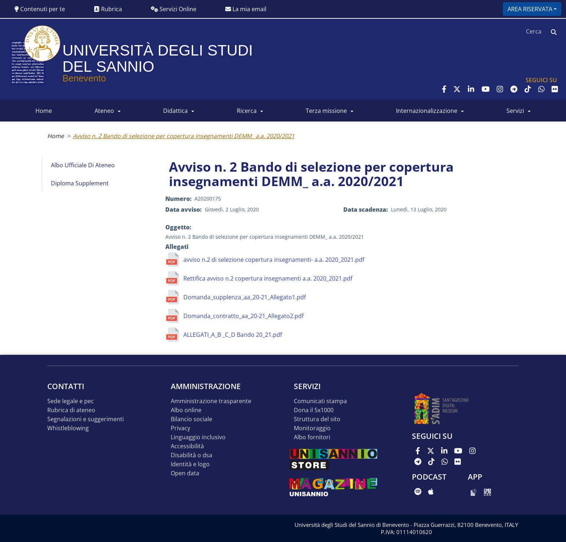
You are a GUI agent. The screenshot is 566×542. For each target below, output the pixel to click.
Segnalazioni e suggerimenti (85, 419)
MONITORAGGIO (312, 428)
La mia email (245, 9)
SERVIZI (515, 111)
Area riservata (530, 9)
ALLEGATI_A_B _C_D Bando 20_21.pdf (232, 334)
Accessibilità (187, 446)
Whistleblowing (68, 428)
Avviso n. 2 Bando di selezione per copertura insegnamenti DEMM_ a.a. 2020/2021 (184, 136)
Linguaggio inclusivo (198, 437)
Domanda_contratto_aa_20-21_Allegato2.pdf (243, 316)
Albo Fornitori (312, 437)
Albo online (186, 410)
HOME (43, 111)
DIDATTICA (175, 111)
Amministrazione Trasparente (211, 401)
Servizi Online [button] (173, 9)
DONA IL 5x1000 (314, 410)
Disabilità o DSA (191, 455)
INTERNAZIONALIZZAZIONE (426, 111)
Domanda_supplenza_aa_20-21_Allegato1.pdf (244, 297)
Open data (185, 473)
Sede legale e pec (70, 401)
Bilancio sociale (191, 419)
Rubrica (108, 9)
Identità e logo (190, 464)
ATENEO (104, 111)
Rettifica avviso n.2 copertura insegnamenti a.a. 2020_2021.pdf (267, 278)
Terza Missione (326, 111)
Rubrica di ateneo (71, 410)
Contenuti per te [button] (39, 9)
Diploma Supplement (80, 183)
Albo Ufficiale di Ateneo (83, 165)
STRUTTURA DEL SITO (317, 419)
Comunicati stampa (320, 401)
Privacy (180, 428)
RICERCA (247, 111)
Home (55, 136)
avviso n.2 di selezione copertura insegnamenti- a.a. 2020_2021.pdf (273, 259)
